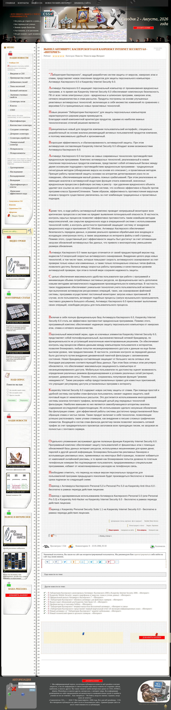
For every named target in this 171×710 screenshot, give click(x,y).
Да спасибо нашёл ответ (17, 390)
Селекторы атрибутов (20, 138)
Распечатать (160, 546)
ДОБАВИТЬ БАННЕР (143, 28)
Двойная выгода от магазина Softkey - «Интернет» (71, 604)
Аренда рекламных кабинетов (15, 279)
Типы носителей (17, 86)
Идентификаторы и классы (19, 185)
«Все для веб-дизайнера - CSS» (151, 704)
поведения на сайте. (127, 530)
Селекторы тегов (17, 101)
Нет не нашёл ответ (15, 393)
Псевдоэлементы (17, 153)
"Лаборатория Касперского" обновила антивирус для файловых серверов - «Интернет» (86, 600)
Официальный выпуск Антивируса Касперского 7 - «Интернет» (76, 597)
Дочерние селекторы (19, 134)
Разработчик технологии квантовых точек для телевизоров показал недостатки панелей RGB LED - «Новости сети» (17, 328)
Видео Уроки (18, 216)
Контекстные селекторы (21, 125)
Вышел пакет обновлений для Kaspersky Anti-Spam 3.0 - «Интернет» (78, 602)
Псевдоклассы (16, 149)
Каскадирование (17, 176)
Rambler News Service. (151, 521)
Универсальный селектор (17, 143)
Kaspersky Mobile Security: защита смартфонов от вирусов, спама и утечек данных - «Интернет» (90, 595)
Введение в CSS (17, 73)
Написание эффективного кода (18, 192)
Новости (79, 56)
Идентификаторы (18, 121)
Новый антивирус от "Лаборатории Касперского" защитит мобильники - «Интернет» (85, 611)
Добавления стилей (19, 82)
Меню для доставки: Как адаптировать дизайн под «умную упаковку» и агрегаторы (15, 576)
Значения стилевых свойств (19, 96)
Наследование (16, 172)
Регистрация (15, 694)
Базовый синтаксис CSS (13, 495)
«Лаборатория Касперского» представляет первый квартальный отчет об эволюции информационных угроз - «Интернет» (101, 609)
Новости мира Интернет (94, 56)
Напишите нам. (154, 530)
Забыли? (28, 694)
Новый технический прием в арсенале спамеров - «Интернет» (76, 613)
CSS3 (12, 110)
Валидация (15, 180)
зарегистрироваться (142, 554)
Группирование (17, 167)
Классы (13, 106)
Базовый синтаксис (19, 90)
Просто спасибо (14, 395)
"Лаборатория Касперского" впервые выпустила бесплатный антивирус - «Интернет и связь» (89, 606)
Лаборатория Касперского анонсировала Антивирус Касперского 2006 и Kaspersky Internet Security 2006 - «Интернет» (99, 593)
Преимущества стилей (20, 78)
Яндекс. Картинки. (153, 526)
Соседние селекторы (19, 129)
